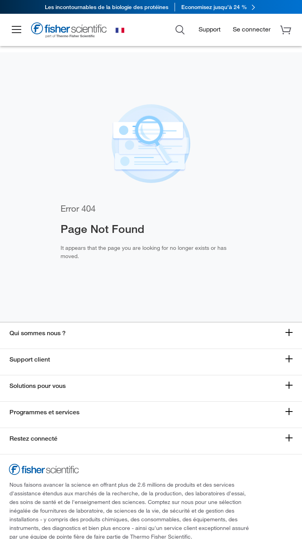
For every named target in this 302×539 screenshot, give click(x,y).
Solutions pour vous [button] (37, 385)
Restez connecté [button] (33, 438)
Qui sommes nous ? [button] (37, 333)
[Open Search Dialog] (180, 29)
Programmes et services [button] (44, 412)
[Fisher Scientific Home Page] (68, 31)
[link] (151, 7)
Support (210, 29)
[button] (16, 29)
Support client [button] (29, 359)
